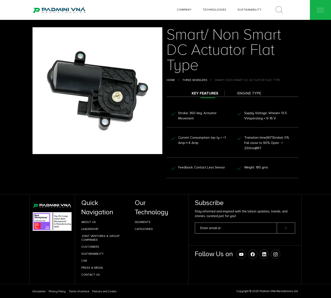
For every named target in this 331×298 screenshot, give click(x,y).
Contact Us (90, 274)
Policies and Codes (104, 291)
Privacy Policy (57, 291)
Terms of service (79, 291)
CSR (84, 260)
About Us (88, 222)
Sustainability (92, 254)
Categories (144, 229)
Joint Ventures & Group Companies (100, 238)
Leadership (89, 229)
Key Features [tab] (205, 93)
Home (171, 80)
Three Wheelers (194, 80)
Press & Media (92, 267)
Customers (90, 247)
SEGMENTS (143, 222)
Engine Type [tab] (249, 93)
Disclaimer (39, 291)
